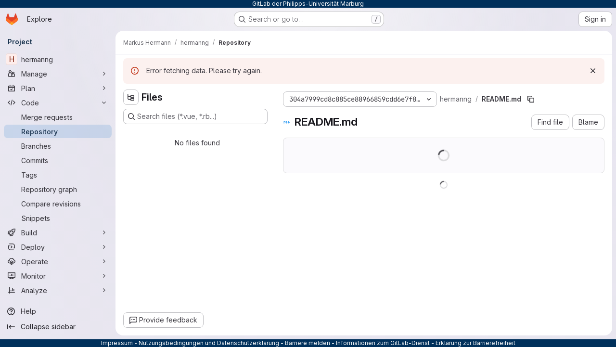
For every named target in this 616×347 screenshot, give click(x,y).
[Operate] (58, 261)
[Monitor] (58, 276)
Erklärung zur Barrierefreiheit (475, 343)
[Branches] (58, 146)
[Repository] (58, 131)
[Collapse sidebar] (58, 327)
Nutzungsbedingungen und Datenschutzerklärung (209, 343)
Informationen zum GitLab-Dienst (383, 343)
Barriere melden (307, 343)
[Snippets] (58, 218)
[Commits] (58, 160)
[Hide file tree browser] (131, 97)
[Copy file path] (531, 99)
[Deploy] (58, 247)
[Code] (58, 102)
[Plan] (58, 88)
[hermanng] (58, 59)
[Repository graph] (58, 189)
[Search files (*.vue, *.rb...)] (195, 116)
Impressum (117, 343)
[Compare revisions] (58, 203)
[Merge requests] (58, 117)
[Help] (58, 311)
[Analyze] (58, 290)
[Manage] (58, 73)
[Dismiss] (593, 71)
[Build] (58, 232)
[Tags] (58, 174)
